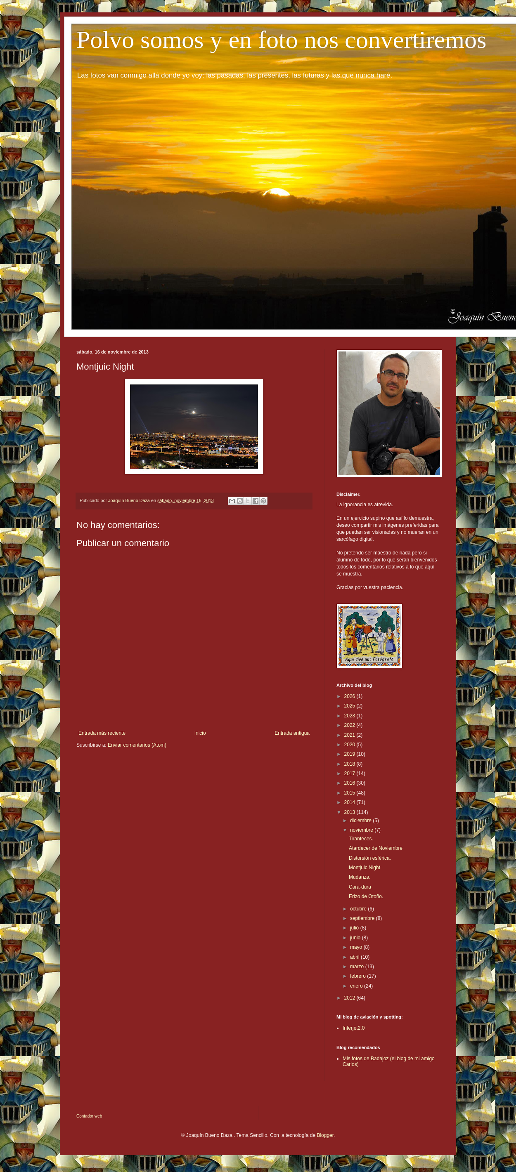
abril (355, 957)
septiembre (363, 918)
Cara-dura (360, 887)
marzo (357, 966)
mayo (357, 947)
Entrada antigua (292, 733)
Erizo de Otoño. (366, 896)
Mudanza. (360, 877)
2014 (350, 802)
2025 (350, 706)
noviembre (362, 830)
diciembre (361, 820)
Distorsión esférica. (370, 858)
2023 (350, 716)
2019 (350, 754)
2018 (350, 764)
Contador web (89, 1116)
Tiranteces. (361, 839)
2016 (350, 783)
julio (355, 928)
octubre (359, 909)
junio (356, 938)
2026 (350, 696)
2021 (350, 735)
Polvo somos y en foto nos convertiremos (281, 39)
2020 (350, 745)
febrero (358, 976)
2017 (350, 773)
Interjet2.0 (354, 1028)
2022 (350, 725)
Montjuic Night (364, 867)
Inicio (200, 733)
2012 (350, 998)
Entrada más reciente (101, 733)
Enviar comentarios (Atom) (137, 745)
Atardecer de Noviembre (375, 848)
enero (357, 986)
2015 (350, 793)
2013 (350, 812)
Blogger (325, 1135)
